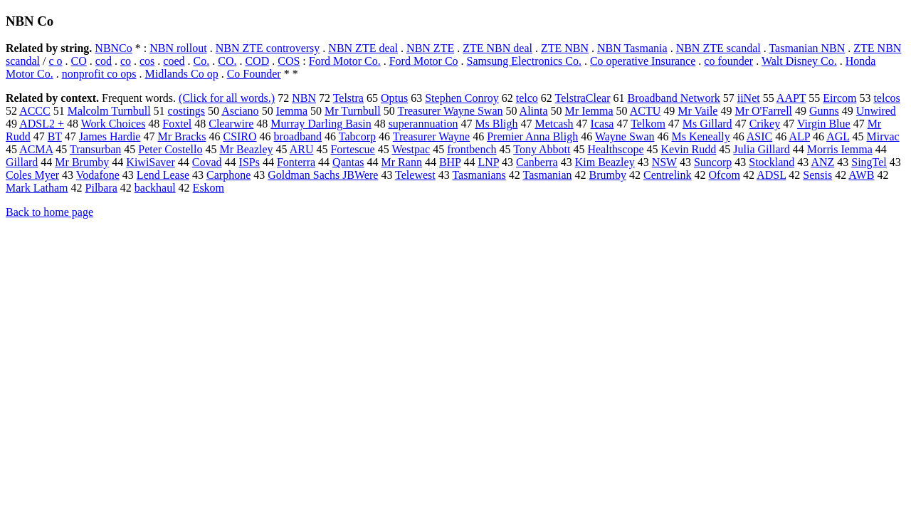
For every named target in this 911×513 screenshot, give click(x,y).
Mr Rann (401, 162)
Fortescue (352, 149)
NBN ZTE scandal (718, 48)
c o (55, 61)
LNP (488, 162)
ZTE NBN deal (497, 48)
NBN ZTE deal (363, 48)
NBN (304, 98)
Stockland (771, 162)
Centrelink (667, 175)
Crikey (765, 124)
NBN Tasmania (632, 48)
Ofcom (724, 175)
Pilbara (101, 188)
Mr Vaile (697, 111)
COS (289, 61)
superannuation (423, 124)
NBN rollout (177, 48)
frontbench (471, 149)
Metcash (554, 124)
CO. (227, 61)
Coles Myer (32, 175)
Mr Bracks (181, 136)
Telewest (415, 175)
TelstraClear (583, 98)
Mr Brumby (82, 162)
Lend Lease (163, 175)
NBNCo (113, 48)
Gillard (22, 162)
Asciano (239, 111)
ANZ (822, 162)
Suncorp (713, 162)
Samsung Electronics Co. (524, 61)
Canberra (537, 162)
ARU (302, 149)
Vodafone (98, 175)
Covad (207, 162)
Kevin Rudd (689, 149)
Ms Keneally (700, 136)
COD (257, 61)
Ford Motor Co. (345, 61)
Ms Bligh (496, 124)
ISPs (249, 162)
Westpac (410, 149)
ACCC (35, 111)
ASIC (759, 136)
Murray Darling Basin (320, 124)
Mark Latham (37, 188)
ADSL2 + (41, 124)
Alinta (534, 111)
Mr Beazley (246, 149)
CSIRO (239, 136)
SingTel (869, 162)
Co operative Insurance (642, 61)
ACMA (36, 149)
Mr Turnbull (353, 111)
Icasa (602, 124)
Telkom (648, 124)
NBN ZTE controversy (268, 48)
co (125, 61)
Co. (202, 61)
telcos (886, 98)
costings (186, 111)
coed (173, 61)
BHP (450, 162)
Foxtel (176, 124)
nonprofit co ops (99, 74)
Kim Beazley (605, 162)
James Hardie (110, 136)
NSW (664, 162)
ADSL (771, 175)
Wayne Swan (625, 136)
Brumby (607, 175)
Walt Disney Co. (799, 61)
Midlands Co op (181, 74)
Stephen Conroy (462, 98)
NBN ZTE (430, 48)
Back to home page (49, 212)
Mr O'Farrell (763, 111)
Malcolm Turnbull (109, 111)
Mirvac (882, 136)
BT (55, 136)
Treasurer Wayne (431, 136)
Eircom (839, 98)
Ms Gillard (707, 124)
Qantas (348, 162)
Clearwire (231, 124)
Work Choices (113, 124)
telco (527, 98)
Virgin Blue (824, 124)
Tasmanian (547, 175)
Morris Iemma (840, 149)
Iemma (291, 111)
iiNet (748, 98)
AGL (837, 136)
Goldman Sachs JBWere (323, 175)
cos (146, 61)
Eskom (208, 188)
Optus (394, 98)
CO (79, 61)
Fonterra (296, 162)
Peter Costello (170, 149)
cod (103, 61)
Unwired (876, 111)
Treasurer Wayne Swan (449, 111)
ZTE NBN (565, 48)
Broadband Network (674, 98)
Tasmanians (478, 175)
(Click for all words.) (227, 98)
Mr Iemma (589, 111)
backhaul (155, 188)
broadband (298, 136)
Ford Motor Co (423, 61)
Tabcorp (357, 136)
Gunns (824, 111)
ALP (799, 136)
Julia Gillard (761, 149)
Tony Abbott (541, 149)
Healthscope (615, 149)
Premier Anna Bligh (532, 136)
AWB (861, 175)
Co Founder (254, 74)
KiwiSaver (150, 162)
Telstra (348, 98)
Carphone (228, 175)
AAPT (791, 98)
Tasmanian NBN (807, 48)
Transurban (95, 149)
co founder (728, 61)
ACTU (645, 111)
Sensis (817, 175)
